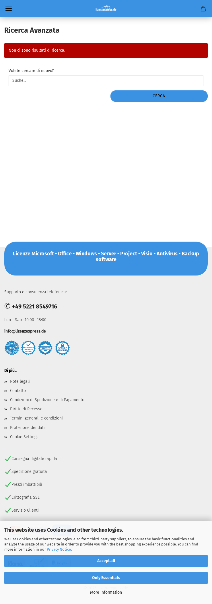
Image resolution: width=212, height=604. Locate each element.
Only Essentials (106, 577)
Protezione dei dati (27, 427)
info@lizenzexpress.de (25, 331)
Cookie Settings (24, 436)
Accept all (106, 560)
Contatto (18, 390)
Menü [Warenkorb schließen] (8, 8)
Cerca (159, 96)
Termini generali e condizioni (36, 418)
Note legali (20, 381)
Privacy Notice (59, 549)
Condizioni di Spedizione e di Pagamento (47, 399)
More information (106, 592)
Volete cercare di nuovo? (31, 70)
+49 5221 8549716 (34, 306)
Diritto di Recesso (26, 409)
